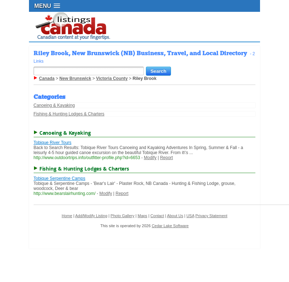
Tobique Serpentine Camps (59, 178)
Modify (150, 157)
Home (67, 216)
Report (166, 157)
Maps (142, 216)
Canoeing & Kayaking (54, 105)
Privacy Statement (211, 216)
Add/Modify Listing (91, 216)
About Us (175, 216)
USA (190, 216)
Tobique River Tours (53, 142)
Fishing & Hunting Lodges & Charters (69, 113)
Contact (157, 216)
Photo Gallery (122, 216)
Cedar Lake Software (170, 226)
